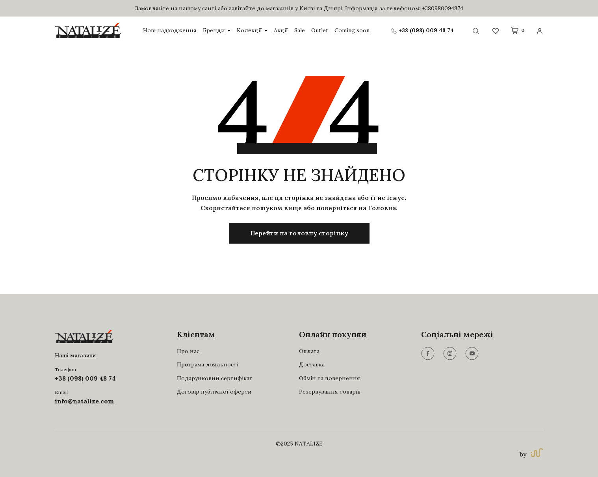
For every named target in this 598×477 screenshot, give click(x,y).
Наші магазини (75, 355)
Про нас (188, 351)
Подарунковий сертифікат (215, 378)
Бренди (216, 30)
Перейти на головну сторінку (299, 233)
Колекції (252, 30)
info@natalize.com (84, 401)
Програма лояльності (207, 364)
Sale (299, 30)
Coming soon (352, 30)
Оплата (309, 351)
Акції (281, 30)
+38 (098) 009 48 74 (85, 378)
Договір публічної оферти (214, 391)
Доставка (312, 364)
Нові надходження (170, 30)
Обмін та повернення (329, 378)
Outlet (319, 30)
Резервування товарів (329, 391)
